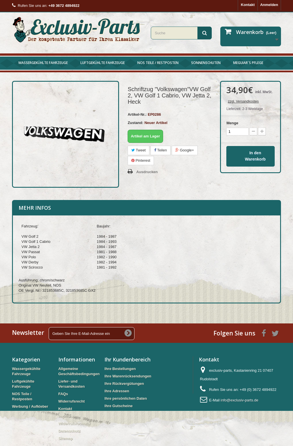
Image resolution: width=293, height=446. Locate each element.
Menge (232, 123)
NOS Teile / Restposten (158, 62)
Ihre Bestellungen (120, 369)
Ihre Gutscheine (118, 406)
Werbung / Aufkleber (30, 406)
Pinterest (140, 160)
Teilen (160, 150)
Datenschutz (69, 431)
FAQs (63, 394)
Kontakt (248, 5)
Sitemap (65, 438)
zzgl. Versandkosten (243, 101)
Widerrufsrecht (71, 401)
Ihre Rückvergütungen (124, 383)
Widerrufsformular (74, 423)
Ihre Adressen (116, 391)
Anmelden (269, 5)
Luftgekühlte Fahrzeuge (102, 62)
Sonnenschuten (206, 62)
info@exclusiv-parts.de (239, 400)
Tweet (138, 150)
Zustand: (135, 123)
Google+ (184, 150)
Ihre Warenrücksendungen (127, 376)
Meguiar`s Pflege (248, 62)
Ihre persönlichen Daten (125, 398)
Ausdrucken (147, 172)
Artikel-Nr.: (137, 114)
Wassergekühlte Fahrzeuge (43, 62)
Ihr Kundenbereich (127, 359)
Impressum (68, 416)
